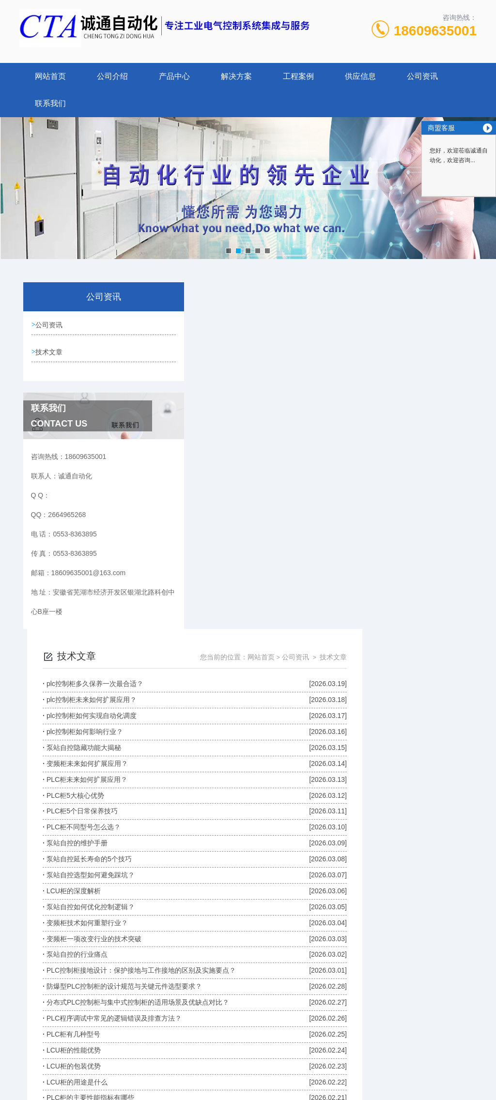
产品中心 (174, 76)
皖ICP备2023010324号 (319, 1031)
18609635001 (435, 30)
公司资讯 (422, 76)
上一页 (242, 945)
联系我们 (50, 103)
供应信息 (360, 76)
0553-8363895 (166, 1016)
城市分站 (26, 1089)
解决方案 (236, 76)
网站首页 (50, 76)
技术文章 (50, 352)
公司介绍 (112, 76)
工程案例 (298, 76)
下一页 (376, 945)
